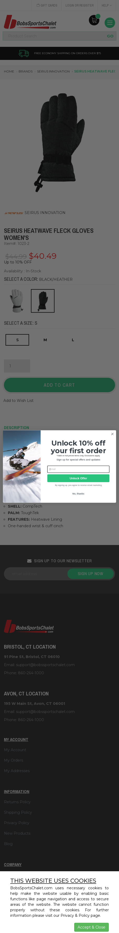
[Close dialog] (112, 433)
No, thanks (78, 493)
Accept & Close (91, 927)
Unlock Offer (78, 478)
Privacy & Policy (75, 915)
